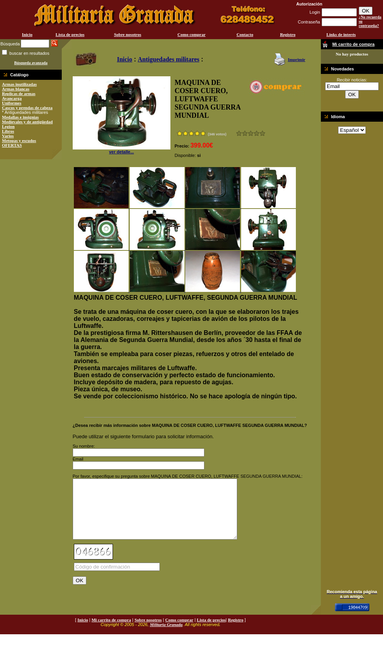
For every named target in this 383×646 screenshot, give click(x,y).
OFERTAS (12, 145)
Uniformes (11, 103)
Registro (287, 34)
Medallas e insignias (20, 117)
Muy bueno (257, 133)
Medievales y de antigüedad (27, 121)
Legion (8, 126)
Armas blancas (15, 88)
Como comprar (191, 34)
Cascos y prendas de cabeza (27, 107)
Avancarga (12, 98)
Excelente (262, 133)
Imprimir (296, 59)
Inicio (27, 34)
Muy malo (239, 133)
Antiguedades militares (168, 59)
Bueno (251, 133)
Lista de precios (69, 34)
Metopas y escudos (19, 140)
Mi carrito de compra (111, 631)
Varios (8, 135)
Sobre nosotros (127, 34)
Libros (8, 131)
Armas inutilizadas (19, 84)
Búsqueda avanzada (30, 63)
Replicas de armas (19, 93)
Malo (245, 133)
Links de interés (341, 34)
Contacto (244, 34)
